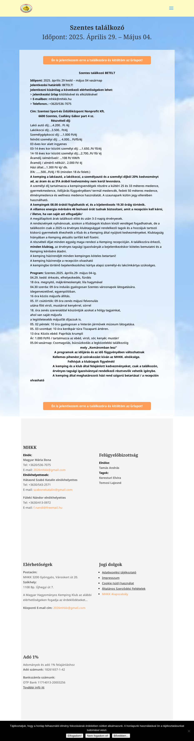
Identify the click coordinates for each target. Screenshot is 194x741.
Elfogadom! (75, 735)
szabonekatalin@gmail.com (53, 490)
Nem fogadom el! (97, 735)
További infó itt (33, 687)
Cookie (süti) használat (118, 583)
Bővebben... (121, 735)
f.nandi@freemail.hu (48, 507)
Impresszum (110, 578)
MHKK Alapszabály (115, 594)
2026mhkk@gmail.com (50, 470)
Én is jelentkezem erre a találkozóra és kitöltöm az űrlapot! (97, 60)
